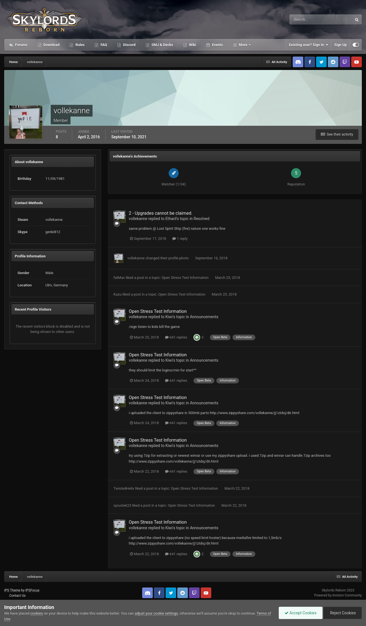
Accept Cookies (301, 613)
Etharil (170, 218)
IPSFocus (32, 590)
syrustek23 (122, 505)
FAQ (103, 45)
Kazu (117, 294)
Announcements (204, 317)
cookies (36, 613)
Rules (79, 45)
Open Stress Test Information (185, 277)
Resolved (202, 218)
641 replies (176, 337)
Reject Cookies (342, 613)
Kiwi (169, 317)
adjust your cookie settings (156, 613)
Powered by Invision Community (338, 595)
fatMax (119, 277)
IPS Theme (12, 590)
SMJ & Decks (162, 45)
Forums (21, 45)
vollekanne (138, 218)
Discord (128, 45)
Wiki (192, 45)
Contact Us (17, 596)
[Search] (303, 19)
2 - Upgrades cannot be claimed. (160, 213)
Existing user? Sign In (308, 45)
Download (51, 45)
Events (217, 45)
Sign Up (340, 45)
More (243, 45)
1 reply (180, 238)
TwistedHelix (123, 488)
